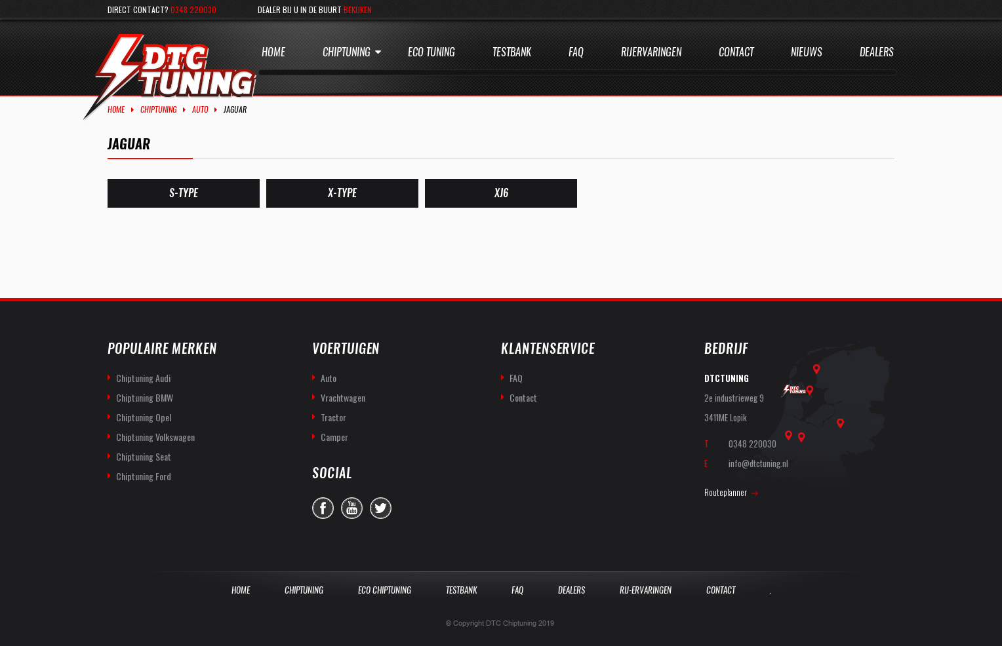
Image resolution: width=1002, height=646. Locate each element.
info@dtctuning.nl (758, 463)
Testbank (511, 52)
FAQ (516, 378)
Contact (736, 52)
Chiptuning (347, 52)
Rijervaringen (651, 52)
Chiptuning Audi (143, 378)
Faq (576, 52)
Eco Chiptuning (384, 590)
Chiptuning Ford (143, 476)
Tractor (333, 417)
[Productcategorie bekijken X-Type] (342, 193)
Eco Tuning (431, 52)
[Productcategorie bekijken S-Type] (184, 193)
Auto (200, 109)
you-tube (352, 508)
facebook (323, 508)
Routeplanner (725, 492)
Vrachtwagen (343, 397)
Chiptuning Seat (143, 456)
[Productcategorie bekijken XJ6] (501, 193)
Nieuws (806, 52)
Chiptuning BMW (144, 397)
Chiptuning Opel (143, 417)
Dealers (877, 52)
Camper (334, 437)
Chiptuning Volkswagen (155, 437)
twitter (380, 508)
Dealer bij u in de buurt (315, 9)
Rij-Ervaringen (645, 590)
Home (273, 52)
